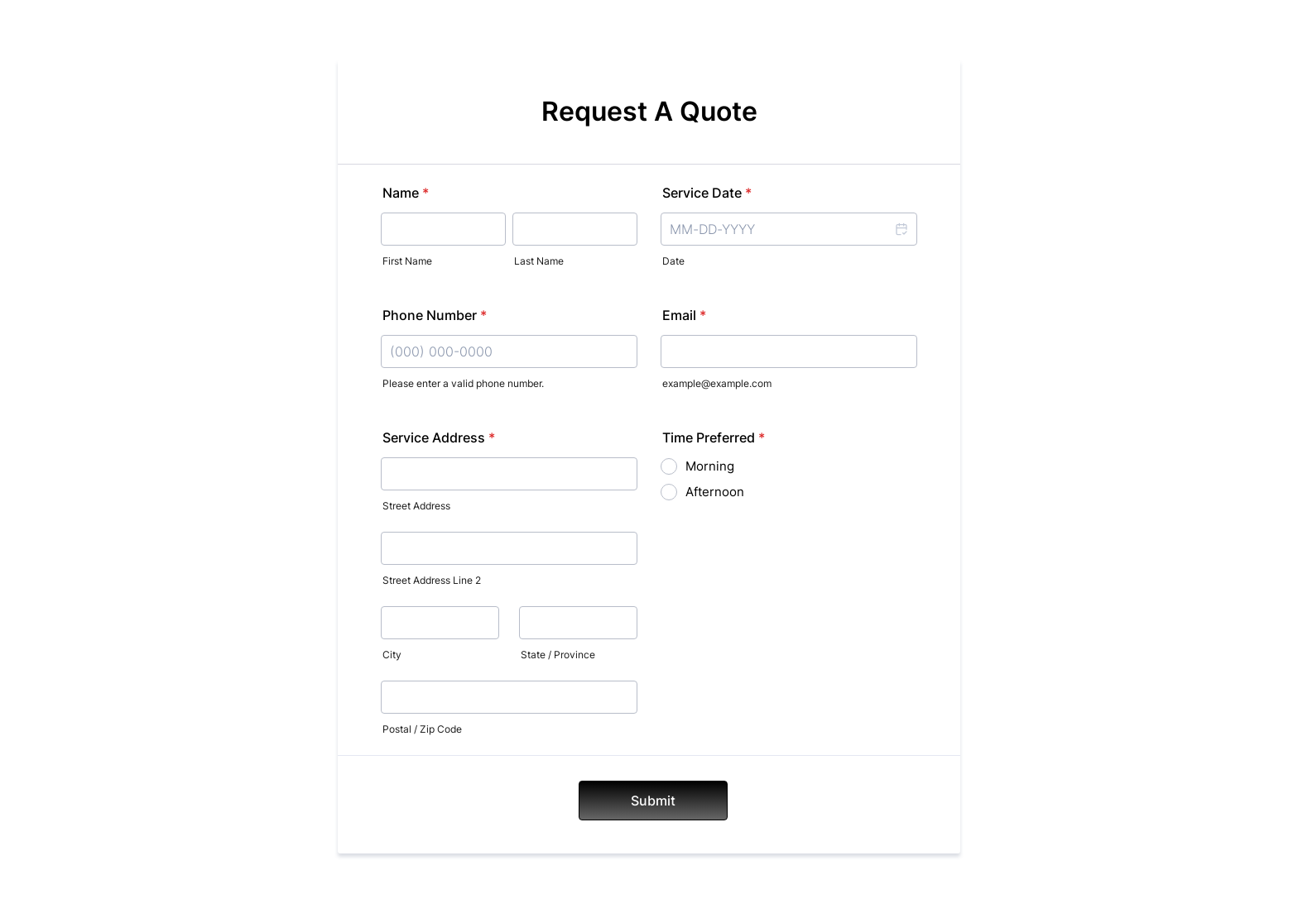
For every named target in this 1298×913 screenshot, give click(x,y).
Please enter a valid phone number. (463, 383)
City (391, 654)
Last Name (539, 261)
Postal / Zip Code (422, 729)
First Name (407, 261)
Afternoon (714, 492)
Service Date (707, 192)
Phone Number (434, 315)
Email (684, 315)
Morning (709, 466)
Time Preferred (713, 437)
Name (405, 192)
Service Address (438, 437)
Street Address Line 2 (431, 580)
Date (673, 261)
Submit (653, 800)
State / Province (558, 654)
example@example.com (717, 383)
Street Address (416, 506)
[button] (900, 229)
